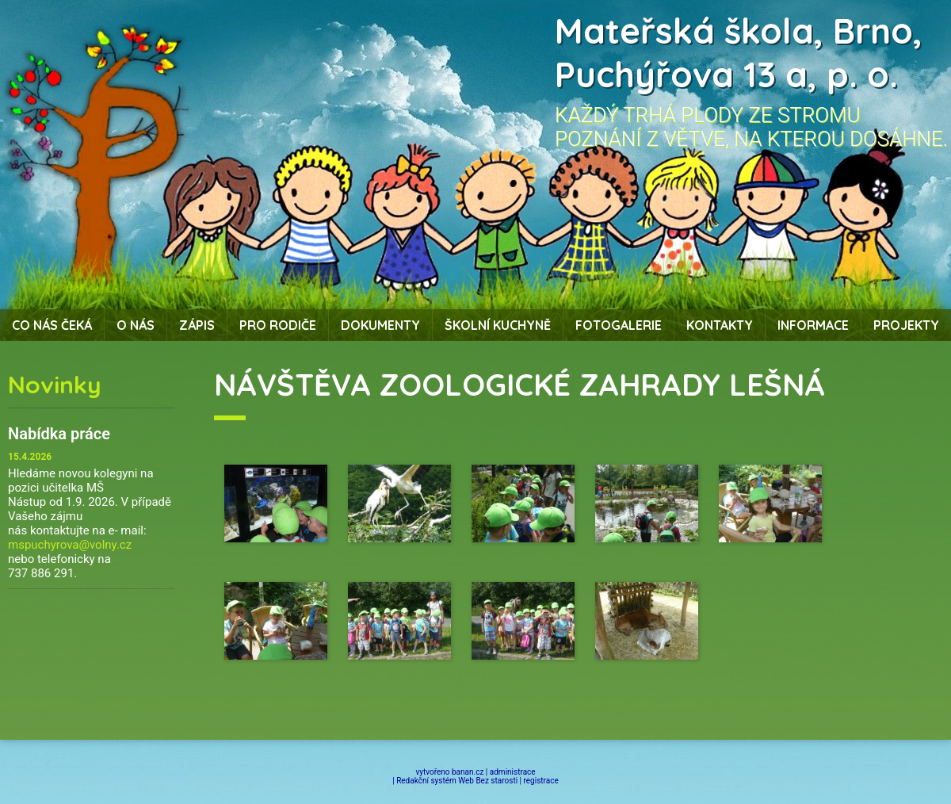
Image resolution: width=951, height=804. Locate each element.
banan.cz (467, 772)
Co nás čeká (52, 325)
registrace (541, 780)
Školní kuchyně (498, 325)
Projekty (906, 325)
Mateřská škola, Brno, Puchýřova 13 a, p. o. (738, 52)
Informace (813, 325)
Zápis (197, 325)
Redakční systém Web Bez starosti (457, 780)
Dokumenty (380, 325)
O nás (135, 325)
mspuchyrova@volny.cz (70, 545)
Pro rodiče (277, 325)
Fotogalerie (618, 325)
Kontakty (719, 325)
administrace (513, 772)
